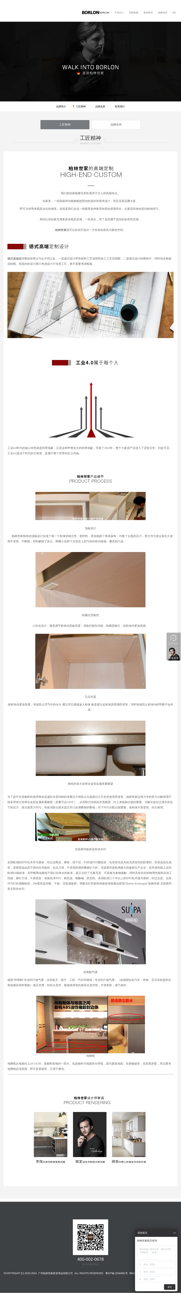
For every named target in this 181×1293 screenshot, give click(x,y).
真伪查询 (148, 12)
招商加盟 (133, 12)
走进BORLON (102, 12)
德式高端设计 (15, 258)
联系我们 (120, 106)
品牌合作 (113, 124)
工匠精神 (81, 106)
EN (174, 12)
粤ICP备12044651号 (116, 1273)
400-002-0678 (90, 1259)
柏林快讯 (162, 12)
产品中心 (119, 12)
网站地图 (134, 1273)
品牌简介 (61, 106)
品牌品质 (100, 106)
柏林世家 (60, 230)
